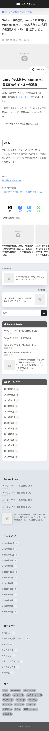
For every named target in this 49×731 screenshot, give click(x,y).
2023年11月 (11, 395)
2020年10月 (11, 417)
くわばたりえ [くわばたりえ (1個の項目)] (29, 690)
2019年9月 (11, 434)
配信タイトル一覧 (24, 97)
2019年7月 (11, 445)
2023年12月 (11, 389)
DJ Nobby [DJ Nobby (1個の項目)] (15, 690)
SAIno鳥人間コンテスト (16, 638)
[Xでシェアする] (10, 209)
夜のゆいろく (11, 667)
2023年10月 (11, 400)
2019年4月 (11, 457)
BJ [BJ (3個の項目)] (5, 690)
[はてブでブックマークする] (29, 209)
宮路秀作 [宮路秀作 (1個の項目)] (7, 709)
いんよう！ (11, 650)
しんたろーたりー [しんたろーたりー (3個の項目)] (34, 695)
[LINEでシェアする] (38, 209)
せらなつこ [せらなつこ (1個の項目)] (8, 700)
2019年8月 (11, 440)
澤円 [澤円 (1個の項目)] (17, 709)
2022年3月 (11, 411)
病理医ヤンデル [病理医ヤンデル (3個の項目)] (30, 709)
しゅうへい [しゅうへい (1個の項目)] (18, 695)
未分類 (9, 672)
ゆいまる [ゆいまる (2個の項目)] (20, 700)
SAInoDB (25, 4)
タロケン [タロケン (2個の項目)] (19, 704)
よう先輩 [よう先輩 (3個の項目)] (32, 700)
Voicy (17, 218)
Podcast (9, 633)
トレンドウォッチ (13, 661)
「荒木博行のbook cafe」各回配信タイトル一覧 (24, 192)
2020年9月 (11, 423)
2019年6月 (11, 451)
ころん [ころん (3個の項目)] (6, 695)
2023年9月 (11, 406)
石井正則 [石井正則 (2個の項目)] (7, 714)
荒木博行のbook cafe (11, 180)
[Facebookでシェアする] (20, 209)
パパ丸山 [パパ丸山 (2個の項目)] (31, 704)
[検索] (44, 313)
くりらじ (10, 655)
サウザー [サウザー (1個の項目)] (7, 704)
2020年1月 (11, 428)
